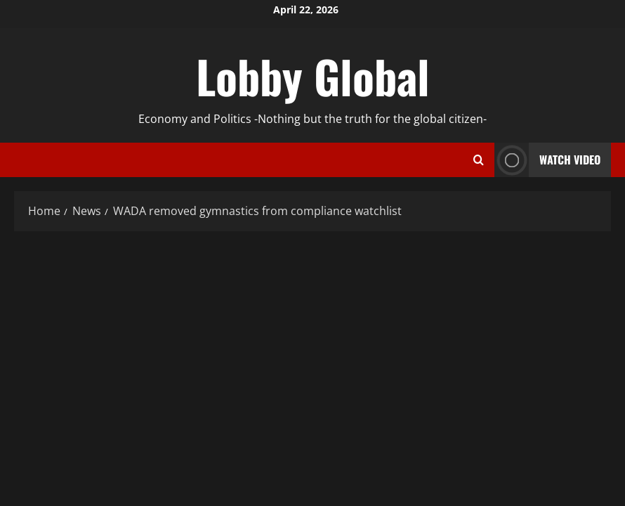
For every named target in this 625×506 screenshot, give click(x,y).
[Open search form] (478, 160)
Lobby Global (313, 76)
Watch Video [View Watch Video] (547, 160)
